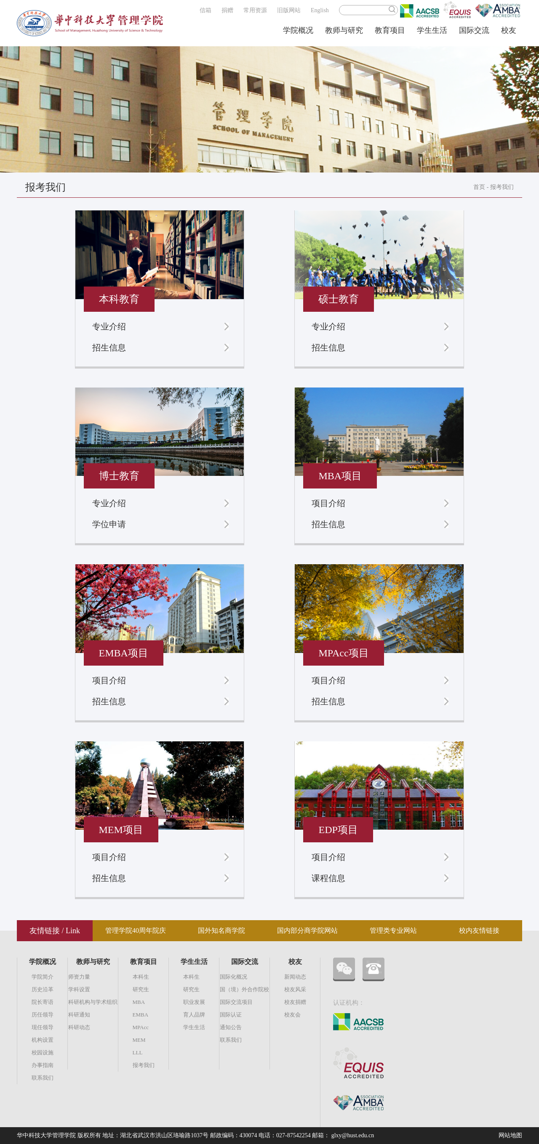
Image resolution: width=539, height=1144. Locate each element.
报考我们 (502, 187)
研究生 (141, 989)
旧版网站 (289, 10)
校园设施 (42, 1052)
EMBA (141, 1014)
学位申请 (109, 524)
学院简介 (42, 977)
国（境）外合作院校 (244, 989)
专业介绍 (109, 326)
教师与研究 (344, 30)
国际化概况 (233, 977)
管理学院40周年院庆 (135, 930)
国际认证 (231, 1014)
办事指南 (42, 1065)
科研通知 (79, 1014)
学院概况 (298, 30)
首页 (479, 187)
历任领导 (42, 1014)
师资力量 (79, 977)
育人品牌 (194, 1014)
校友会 (292, 1014)
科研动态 (79, 1027)
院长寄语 (42, 1002)
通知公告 (231, 1027)
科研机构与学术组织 (92, 1002)
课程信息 (328, 878)
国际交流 (474, 30)
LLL (138, 1052)
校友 (508, 30)
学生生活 (432, 30)
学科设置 (79, 989)
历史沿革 (42, 989)
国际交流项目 (236, 1002)
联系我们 (42, 1078)
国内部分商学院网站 (307, 930)
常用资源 (255, 10)
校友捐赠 (295, 1002)
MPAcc (141, 1027)
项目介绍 (328, 503)
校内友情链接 (479, 930)
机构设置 (42, 1040)
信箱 (205, 10)
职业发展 (194, 1002)
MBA (139, 1002)
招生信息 (109, 347)
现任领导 (42, 1027)
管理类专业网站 (393, 930)
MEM (139, 1040)
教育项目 (390, 30)
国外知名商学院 (221, 930)
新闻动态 (295, 977)
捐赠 (227, 10)
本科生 (141, 977)
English (320, 10)
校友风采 (295, 989)
